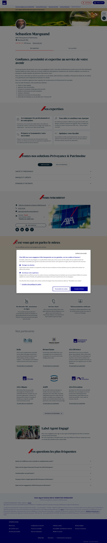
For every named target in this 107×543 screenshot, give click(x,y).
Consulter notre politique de (31, 284)
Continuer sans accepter (81, 253)
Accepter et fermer (79, 289)
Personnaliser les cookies (61, 289)
